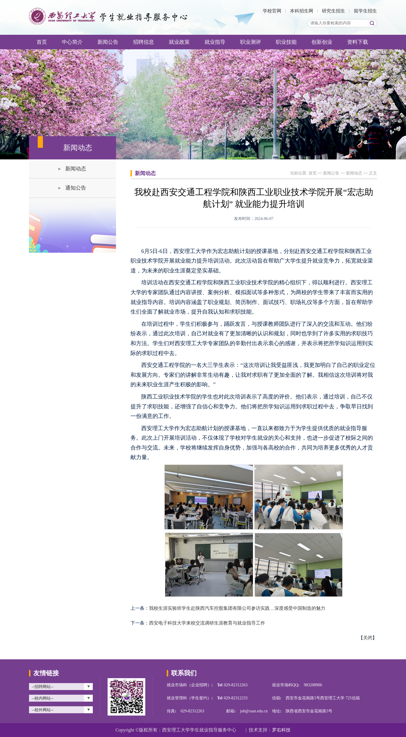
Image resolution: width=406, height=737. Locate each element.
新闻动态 (75, 169)
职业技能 (286, 42)
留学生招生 (365, 10)
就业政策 (179, 42)
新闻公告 (107, 42)
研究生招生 (333, 10)
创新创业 (321, 42)
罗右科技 (281, 729)
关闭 (367, 637)
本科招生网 (301, 10)
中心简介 (72, 42)
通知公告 (75, 188)
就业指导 (214, 42)
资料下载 (357, 42)
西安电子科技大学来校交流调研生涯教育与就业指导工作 (207, 622)
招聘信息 (143, 42)
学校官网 (272, 10)
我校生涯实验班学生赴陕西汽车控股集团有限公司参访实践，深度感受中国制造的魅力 (237, 608)
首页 (42, 42)
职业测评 (250, 42)
